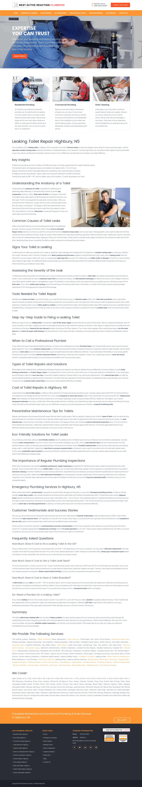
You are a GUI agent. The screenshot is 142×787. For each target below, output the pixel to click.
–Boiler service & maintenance (118, 656)
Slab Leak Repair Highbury (21, 765)
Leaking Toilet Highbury (20, 748)
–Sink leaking (43, 665)
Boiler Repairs (46, 13)
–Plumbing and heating (107, 665)
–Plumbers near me (89, 662)
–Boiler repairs (61, 645)
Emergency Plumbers (29, 13)
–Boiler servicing (73, 639)
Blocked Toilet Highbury (20, 734)
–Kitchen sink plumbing (49, 662)
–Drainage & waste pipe (119, 639)
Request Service (19, 56)
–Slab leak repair (64, 665)
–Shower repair (32, 665)
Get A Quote (121, 715)
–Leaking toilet (76, 662)
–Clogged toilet (122, 659)
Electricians (111, 13)
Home (16, 13)
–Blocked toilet (92, 659)
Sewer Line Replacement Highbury (23, 751)
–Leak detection (64, 662)
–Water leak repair (92, 665)
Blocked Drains (61, 13)
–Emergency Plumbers (86, 656)
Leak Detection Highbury (21, 744)
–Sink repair (53, 665)
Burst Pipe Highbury (19, 737)
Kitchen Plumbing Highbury (21, 741)
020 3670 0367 (100, 5)
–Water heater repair (78, 665)
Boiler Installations (78, 13)
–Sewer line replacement (121, 662)
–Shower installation (19, 665)
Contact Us (123, 13)
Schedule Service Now (120, 5)
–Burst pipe (113, 659)
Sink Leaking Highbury (20, 762)
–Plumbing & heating (104, 662)
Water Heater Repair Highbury (22, 769)
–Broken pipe (103, 659)
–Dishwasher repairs (32, 648)
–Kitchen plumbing (33, 662)
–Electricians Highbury (46, 659)
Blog (45, 758)
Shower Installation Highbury (22, 755)
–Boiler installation (44, 639)
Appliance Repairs (96, 13)
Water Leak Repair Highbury (22, 772)
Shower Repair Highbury (20, 758)
